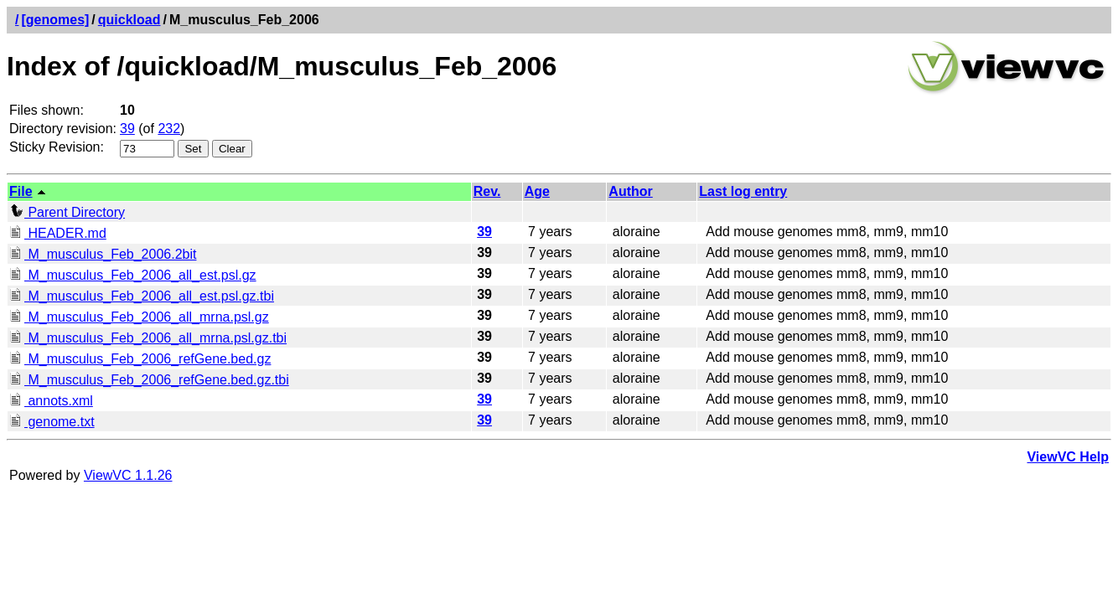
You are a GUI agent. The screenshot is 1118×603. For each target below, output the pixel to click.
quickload (129, 20)
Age (537, 191)
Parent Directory (67, 212)
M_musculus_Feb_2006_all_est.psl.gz (132, 275)
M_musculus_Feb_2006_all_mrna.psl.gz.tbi (148, 338)
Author (630, 191)
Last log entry (743, 191)
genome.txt (52, 422)
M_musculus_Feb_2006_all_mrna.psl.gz (139, 317)
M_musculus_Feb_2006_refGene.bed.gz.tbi (149, 380)
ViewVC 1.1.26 (128, 475)
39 (127, 128)
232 (169, 128)
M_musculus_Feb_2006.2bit (102, 254)
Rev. (487, 191)
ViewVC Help (1068, 457)
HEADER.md (57, 233)
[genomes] (55, 20)
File (21, 191)
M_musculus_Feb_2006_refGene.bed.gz (140, 359)
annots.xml (51, 401)
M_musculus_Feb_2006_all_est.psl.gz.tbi (141, 296)
